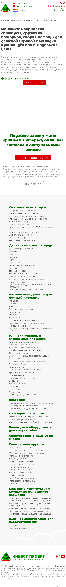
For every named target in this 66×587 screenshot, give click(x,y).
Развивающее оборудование (24, 274)
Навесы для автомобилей (22, 472)
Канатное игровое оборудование (26, 323)
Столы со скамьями (19, 353)
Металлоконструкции (26, 444)
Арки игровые (16, 359)
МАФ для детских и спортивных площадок (27, 337)
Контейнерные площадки (22, 478)
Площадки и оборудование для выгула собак (30, 429)
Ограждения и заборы (26, 413)
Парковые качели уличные (22, 378)
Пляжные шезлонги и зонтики (23, 528)
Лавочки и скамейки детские (24, 347)
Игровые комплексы (19, 326)
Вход (50, 6)
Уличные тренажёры (19, 222)
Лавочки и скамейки (19, 345)
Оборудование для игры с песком (26, 289)
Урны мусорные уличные (22, 372)
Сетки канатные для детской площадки (29, 501)
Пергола (13, 386)
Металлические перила (21, 456)
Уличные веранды (18, 375)
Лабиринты (14, 317)
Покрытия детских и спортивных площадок (31, 403)
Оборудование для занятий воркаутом (29, 219)
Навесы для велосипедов (22, 461)
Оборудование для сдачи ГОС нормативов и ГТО (32, 228)
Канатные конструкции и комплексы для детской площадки (29, 491)
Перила (13, 484)
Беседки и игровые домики (23, 265)
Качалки (13, 251)
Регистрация (59, 6)
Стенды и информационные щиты (27, 361)
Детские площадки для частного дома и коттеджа (30, 286)
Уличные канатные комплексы (24, 232)
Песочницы (14, 262)
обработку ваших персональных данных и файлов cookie (33, 575)
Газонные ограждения (20, 419)
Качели (12, 254)
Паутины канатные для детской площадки (30, 498)
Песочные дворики (18, 282)
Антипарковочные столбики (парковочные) (31, 422)
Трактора (14, 306)
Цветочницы (15, 389)
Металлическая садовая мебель (26, 450)
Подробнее (33, 183)
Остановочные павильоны (22, 481)
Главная (5, 20)
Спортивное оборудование (23, 210)
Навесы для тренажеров (21, 464)
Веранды (13, 268)
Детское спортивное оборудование (27, 216)
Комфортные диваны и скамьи (25, 350)
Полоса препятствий (19, 224)
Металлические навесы (21, 447)
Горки (12, 260)
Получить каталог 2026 (33, 157)
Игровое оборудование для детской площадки (33, 20)
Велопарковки (16, 367)
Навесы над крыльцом (20, 470)
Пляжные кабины (17, 364)
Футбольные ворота (19, 237)
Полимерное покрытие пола (24, 406)
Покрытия (17, 399)
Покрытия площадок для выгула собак (28, 408)
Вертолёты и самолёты (21, 309)
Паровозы (14, 304)
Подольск (7, 2)
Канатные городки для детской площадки (30, 514)
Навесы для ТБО (17, 475)
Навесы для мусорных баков (24, 395)
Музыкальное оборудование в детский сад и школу (32, 330)
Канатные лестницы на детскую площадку (31, 511)
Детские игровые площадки (31, 245)
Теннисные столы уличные (22, 240)
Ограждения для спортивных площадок (29, 417)
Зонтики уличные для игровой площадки (29, 356)
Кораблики (14, 312)
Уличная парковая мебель (22, 342)
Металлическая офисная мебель (26, 453)
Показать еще (34, 82)
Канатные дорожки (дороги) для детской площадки (30, 504)
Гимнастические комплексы (23, 213)
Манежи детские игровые (22, 320)
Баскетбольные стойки (20, 235)
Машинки (14, 301)
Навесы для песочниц (20, 467)
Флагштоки (14, 392)
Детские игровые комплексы (24, 248)
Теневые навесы (17, 271)
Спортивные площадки (27, 207)
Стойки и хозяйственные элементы (26, 370)
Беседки (13, 381)
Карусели (14, 257)
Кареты (13, 315)
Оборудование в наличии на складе (31, 437)
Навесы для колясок (19, 459)
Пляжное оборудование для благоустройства (31, 520)
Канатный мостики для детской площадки (30, 508)
